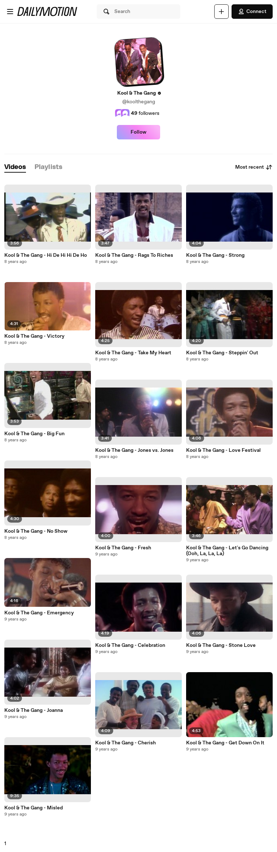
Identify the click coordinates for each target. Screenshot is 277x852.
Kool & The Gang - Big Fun (34, 434)
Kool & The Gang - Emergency (39, 613)
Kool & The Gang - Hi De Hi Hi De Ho (45, 255)
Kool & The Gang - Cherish (125, 743)
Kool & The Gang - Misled (33, 808)
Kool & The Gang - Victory (34, 336)
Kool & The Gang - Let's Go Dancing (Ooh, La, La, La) (227, 551)
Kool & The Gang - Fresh (123, 548)
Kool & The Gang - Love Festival (223, 450)
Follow (138, 132)
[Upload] (221, 11)
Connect (252, 11)
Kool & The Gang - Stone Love (221, 645)
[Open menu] (10, 11)
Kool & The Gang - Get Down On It (225, 743)
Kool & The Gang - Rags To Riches (134, 255)
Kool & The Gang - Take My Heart (133, 353)
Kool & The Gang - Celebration (130, 645)
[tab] (15, 167)
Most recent (254, 167)
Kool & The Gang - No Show (35, 531)
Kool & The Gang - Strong (215, 255)
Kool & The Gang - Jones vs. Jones (134, 450)
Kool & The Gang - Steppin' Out (222, 353)
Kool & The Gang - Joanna (33, 710)
